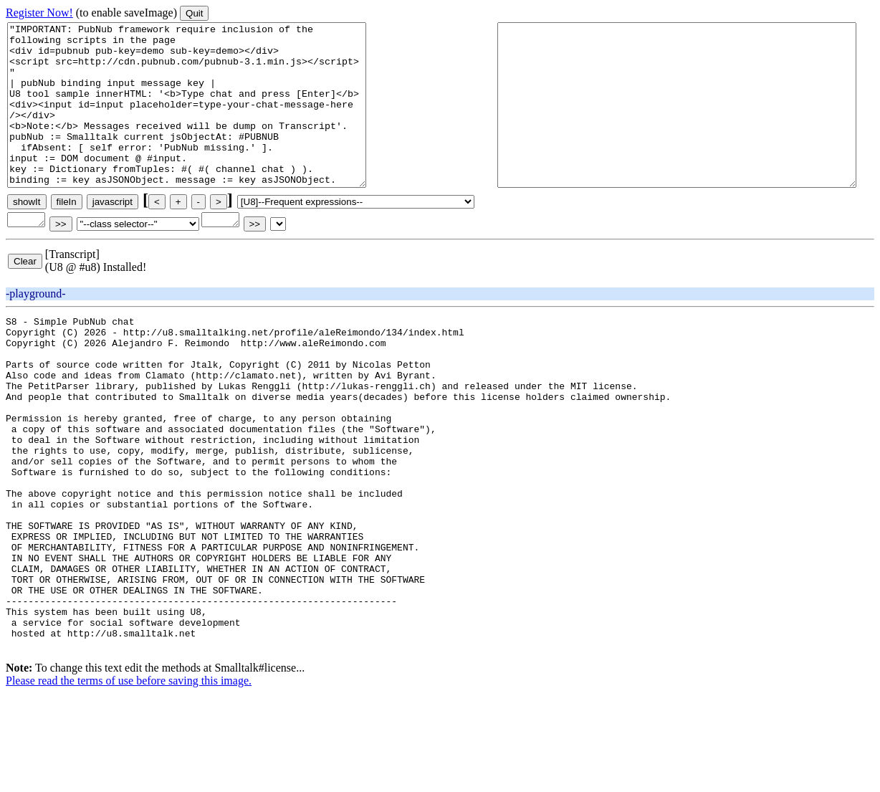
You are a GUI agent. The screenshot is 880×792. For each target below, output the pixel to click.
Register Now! (39, 12)
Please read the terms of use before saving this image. (129, 779)
